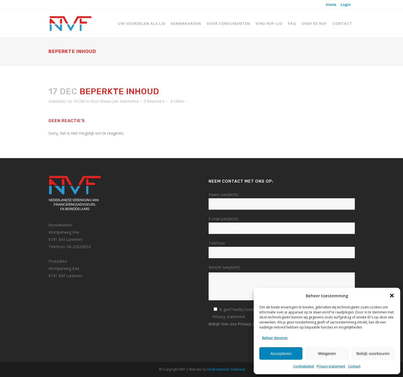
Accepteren (281, 353)
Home (331, 4)
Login (346, 4)
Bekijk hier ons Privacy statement (244, 324)
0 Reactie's (154, 101)
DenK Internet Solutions (226, 369)
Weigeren (327, 353)
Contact (354, 366)
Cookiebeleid (303, 366)
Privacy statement (331, 366)
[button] (392, 295)
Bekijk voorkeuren (373, 353)
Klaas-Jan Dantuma (119, 101)
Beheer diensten (275, 337)
